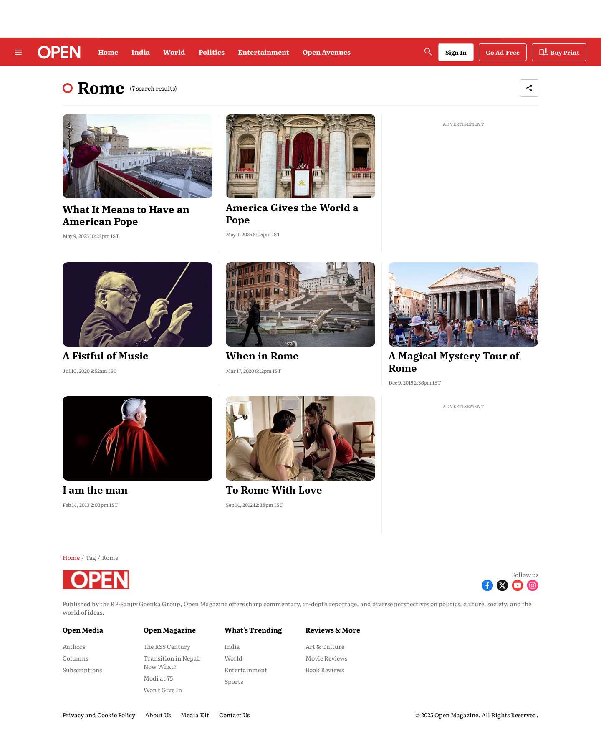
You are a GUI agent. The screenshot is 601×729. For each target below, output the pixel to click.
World (174, 52)
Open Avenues (327, 52)
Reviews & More (333, 630)
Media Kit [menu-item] (195, 715)
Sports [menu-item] (234, 681)
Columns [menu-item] (75, 658)
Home (108, 52)
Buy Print (559, 52)
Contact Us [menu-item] (234, 715)
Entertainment (263, 52)
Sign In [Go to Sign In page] (456, 52)
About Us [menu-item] (158, 715)
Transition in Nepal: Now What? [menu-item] (172, 662)
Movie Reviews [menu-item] (326, 658)
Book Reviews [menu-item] (325, 670)
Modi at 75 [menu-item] (158, 678)
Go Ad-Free (503, 52)
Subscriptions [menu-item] (82, 670)
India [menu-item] (232, 646)
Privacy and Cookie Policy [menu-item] (99, 715)
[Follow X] (502, 584)
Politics (212, 52)
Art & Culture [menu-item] (325, 646)
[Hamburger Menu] (18, 52)
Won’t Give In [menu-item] (163, 690)
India (140, 52)
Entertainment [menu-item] (246, 670)
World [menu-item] (233, 658)
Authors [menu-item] (74, 646)
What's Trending (253, 630)
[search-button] (428, 52)
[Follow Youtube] (517, 584)
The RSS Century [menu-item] (167, 646)
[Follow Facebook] (487, 584)
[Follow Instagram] (532, 584)
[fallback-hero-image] (137, 156)
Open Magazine (170, 630)
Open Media (83, 630)
